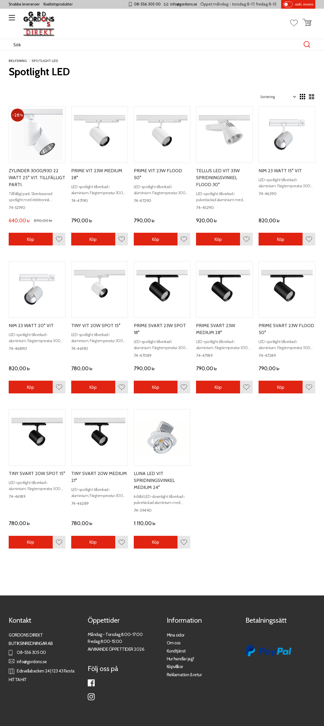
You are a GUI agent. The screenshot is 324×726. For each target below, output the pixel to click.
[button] (11, 19)
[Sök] (307, 44)
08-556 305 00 (147, 4)
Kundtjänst (176, 651)
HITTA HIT (18, 679)
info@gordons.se (183, 4)
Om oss (174, 643)
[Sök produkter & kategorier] (156, 44)
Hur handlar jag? (180, 658)
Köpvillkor (175, 666)
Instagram (91, 696)
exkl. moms (304, 4)
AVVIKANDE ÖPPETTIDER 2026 (116, 649)
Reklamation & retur (184, 674)
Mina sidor (176, 635)
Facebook (91, 682)
